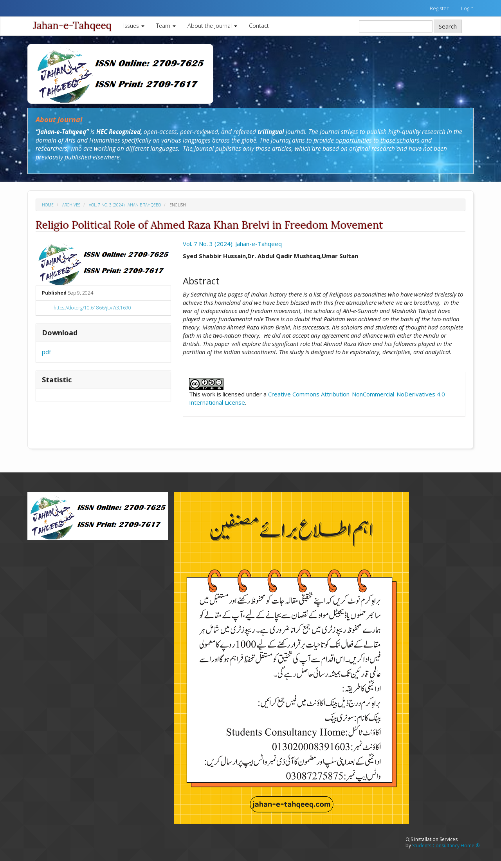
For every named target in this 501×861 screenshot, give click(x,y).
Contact (259, 25)
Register (439, 8)
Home (48, 205)
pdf (46, 352)
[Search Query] (396, 26)
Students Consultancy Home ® (445, 845)
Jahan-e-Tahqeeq (72, 25)
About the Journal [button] (212, 25)
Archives (71, 205)
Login (467, 8)
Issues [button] (133, 25)
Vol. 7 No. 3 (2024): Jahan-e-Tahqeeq (125, 205)
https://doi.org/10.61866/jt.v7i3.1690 (92, 307)
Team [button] (166, 25)
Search (448, 26)
